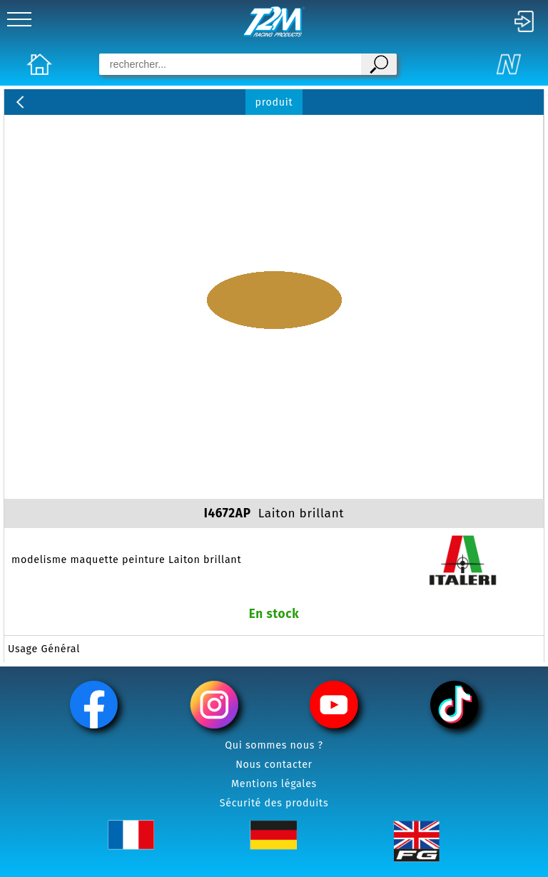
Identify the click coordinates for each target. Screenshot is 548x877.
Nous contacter (274, 765)
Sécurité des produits (274, 803)
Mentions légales (274, 784)
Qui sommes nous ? (274, 745)
